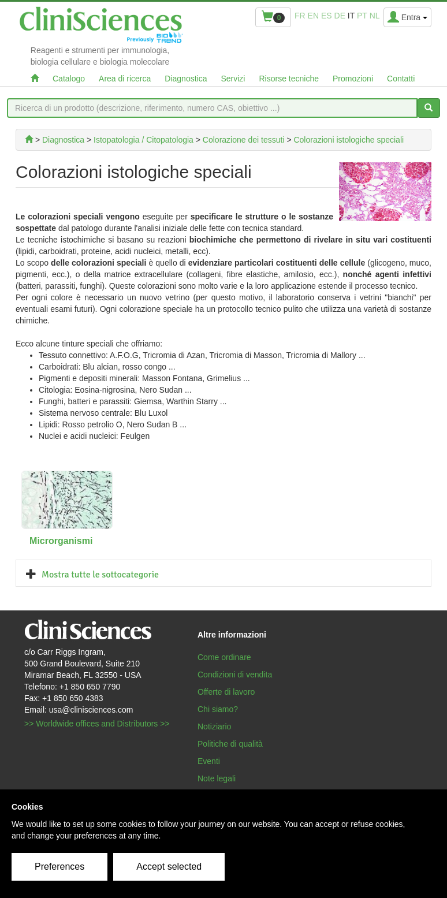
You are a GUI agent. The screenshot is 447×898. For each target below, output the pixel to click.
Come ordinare (224, 657)
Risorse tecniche (289, 78)
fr (300, 15)
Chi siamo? (218, 709)
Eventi (209, 761)
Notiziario (214, 726)
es (326, 15)
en (313, 15)
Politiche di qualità (230, 743)
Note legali (217, 778)
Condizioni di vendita (235, 674)
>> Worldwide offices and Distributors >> (97, 723)
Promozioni (353, 78)
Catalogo (69, 78)
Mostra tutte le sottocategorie (100, 574)
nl (375, 15)
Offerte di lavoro (226, 691)
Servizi (233, 78)
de (339, 15)
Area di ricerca (125, 78)
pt (362, 15)
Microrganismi (60, 541)
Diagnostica (186, 78)
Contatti (401, 78)
